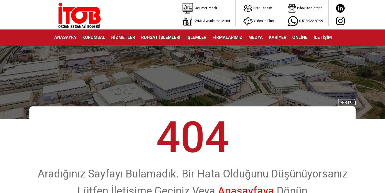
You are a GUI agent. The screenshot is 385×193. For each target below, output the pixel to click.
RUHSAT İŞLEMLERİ (160, 37)
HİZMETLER (123, 37)
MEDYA (255, 37)
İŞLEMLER (196, 37)
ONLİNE (299, 37)
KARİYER (277, 37)
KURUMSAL (93, 37)
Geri (347, 103)
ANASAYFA (65, 37)
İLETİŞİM (323, 37)
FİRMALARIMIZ (227, 37)
